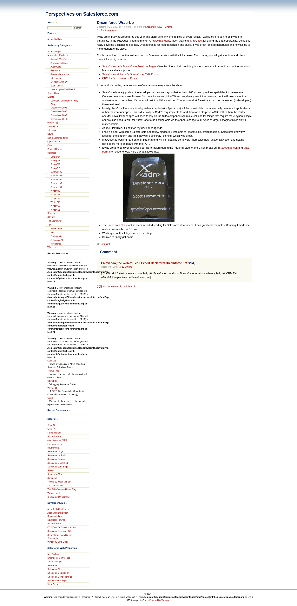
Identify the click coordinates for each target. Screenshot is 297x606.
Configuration (57, 236)
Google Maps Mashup (61, 74)
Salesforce (52, 565)
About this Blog (54, 39)
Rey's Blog (52, 381)
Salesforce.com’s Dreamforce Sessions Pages (129, 66)
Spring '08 (55, 161)
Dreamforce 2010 (59, 119)
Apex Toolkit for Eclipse (58, 509)
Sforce (50, 470)
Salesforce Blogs (55, 451)
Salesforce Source (56, 459)
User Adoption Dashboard (63, 89)
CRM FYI (51, 429)
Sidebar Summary (59, 82)
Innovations (52, 126)
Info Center (56, 78)
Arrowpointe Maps (159, 40)
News (50, 134)
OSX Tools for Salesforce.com (61, 527)
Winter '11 (55, 210)
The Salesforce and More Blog (61, 489)
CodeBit (51, 425)
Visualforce (56, 244)
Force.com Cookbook (120, 225)
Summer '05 (56, 172)
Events (168, 27)
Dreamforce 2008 (59, 115)
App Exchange (54, 554)
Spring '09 (55, 164)
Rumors (51, 213)
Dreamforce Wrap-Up (115, 23)
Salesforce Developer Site (59, 531)
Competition (53, 93)
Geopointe (55, 70)
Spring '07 (55, 157)
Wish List (51, 247)
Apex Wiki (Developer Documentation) (57, 514)
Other (50, 145)
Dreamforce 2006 (59, 108)
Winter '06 (55, 191)
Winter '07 (55, 194)
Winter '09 (55, 202)
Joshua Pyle (53, 371)
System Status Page (57, 580)
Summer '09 (56, 187)
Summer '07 (56, 179)
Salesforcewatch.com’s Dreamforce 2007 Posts (130, 74)
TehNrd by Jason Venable (59, 482)
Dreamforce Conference (58, 558)
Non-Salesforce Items (57, 138)
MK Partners (53, 448)
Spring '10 (55, 168)
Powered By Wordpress (160, 600)
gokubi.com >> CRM (57, 440)
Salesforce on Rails (56, 455)
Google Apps (53, 122)
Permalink (105, 244)
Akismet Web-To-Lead (61, 59)
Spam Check (57, 86)
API (52, 232)
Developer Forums (56, 520)
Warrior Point (53, 493)
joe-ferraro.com (54, 444)
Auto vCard (56, 67)
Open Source (53, 141)
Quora (50, 398)
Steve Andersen (228, 147)
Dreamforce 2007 (154, 27)
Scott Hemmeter (109, 30)
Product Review (54, 149)
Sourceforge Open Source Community (59, 536)
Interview (51, 130)
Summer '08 (56, 183)
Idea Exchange (54, 562)
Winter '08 (55, 198)
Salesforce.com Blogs (57, 467)
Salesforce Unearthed (57, 463)
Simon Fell (52, 478)
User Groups (53, 584)
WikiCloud (52, 388)
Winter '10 (55, 206)
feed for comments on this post (116, 286)
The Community (54, 221)
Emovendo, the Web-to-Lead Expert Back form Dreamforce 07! (144, 263)
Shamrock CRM (54, 474)
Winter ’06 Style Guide (57, 542)
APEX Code (56, 228)
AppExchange (54, 51)
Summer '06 (56, 176)
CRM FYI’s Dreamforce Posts (119, 78)
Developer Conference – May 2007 (64, 102)
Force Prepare (54, 436)
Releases (51, 153)
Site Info (51, 217)
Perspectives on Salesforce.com (81, 14)
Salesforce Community (58, 573)
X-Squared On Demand (58, 497)
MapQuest (196, 40)
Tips (49, 225)
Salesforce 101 (58, 240)
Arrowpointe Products (57, 55)
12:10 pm (127, 267)
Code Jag (52, 361)
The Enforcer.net (55, 486)
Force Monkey (54, 433)
